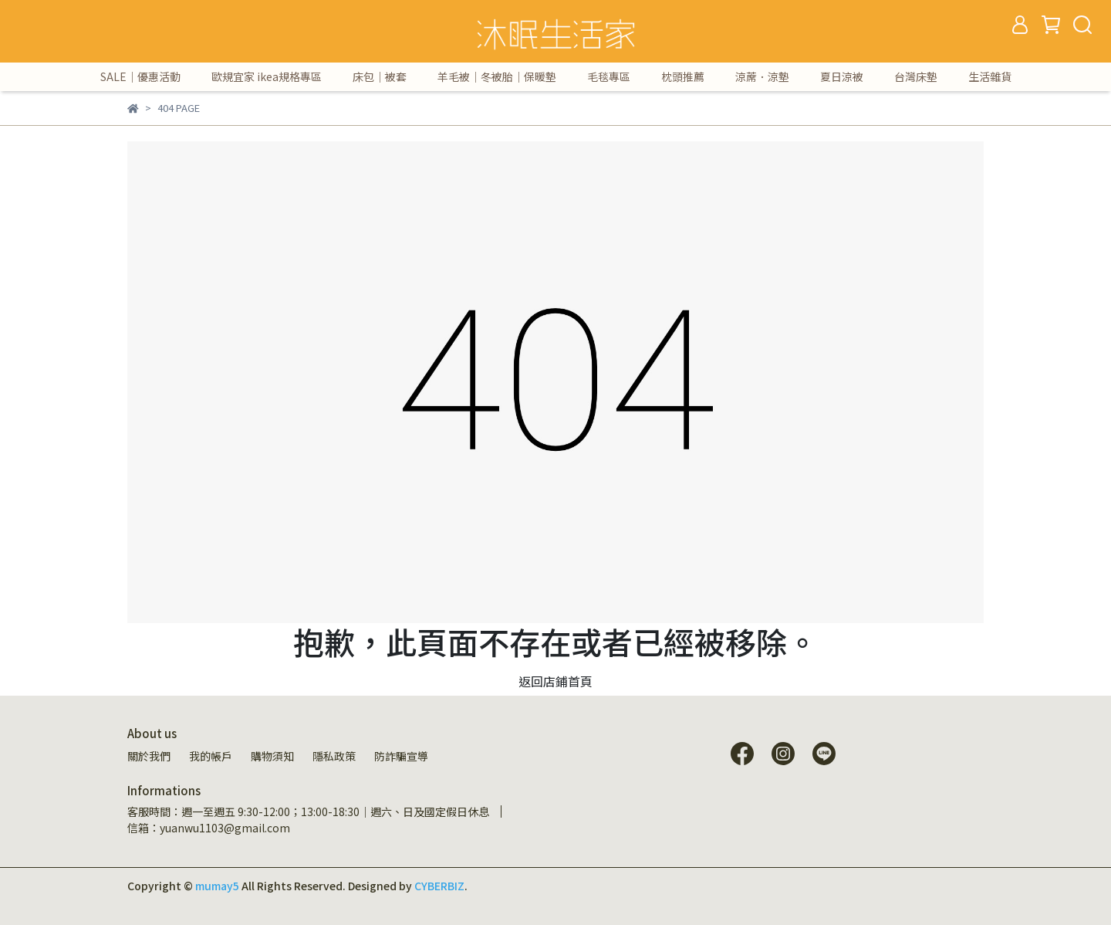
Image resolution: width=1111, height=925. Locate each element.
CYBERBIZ (439, 885)
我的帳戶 (210, 756)
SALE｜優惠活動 (140, 76)
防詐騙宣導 (401, 756)
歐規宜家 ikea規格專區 (266, 76)
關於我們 (149, 756)
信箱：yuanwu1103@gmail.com (208, 827)
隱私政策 (334, 756)
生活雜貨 (989, 76)
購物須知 (272, 756)
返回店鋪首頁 (555, 681)
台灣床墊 (915, 76)
